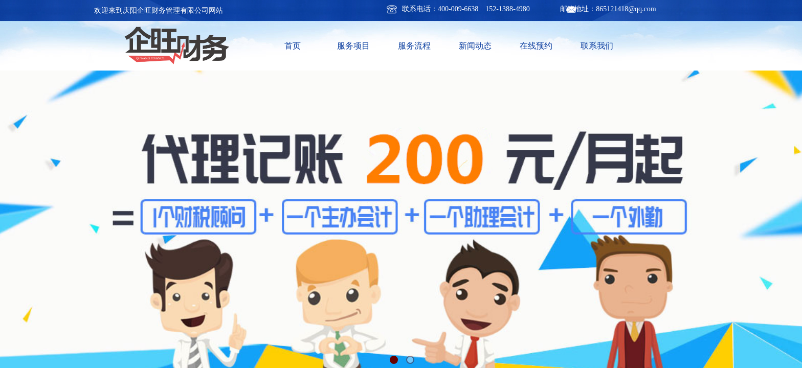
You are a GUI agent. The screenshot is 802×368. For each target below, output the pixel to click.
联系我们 (597, 45)
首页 (292, 45)
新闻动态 (475, 45)
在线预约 (536, 45)
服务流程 (414, 45)
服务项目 (353, 45)
